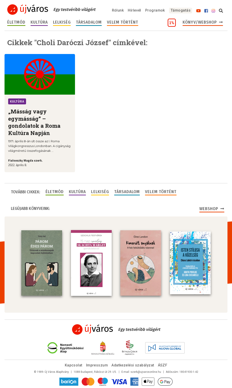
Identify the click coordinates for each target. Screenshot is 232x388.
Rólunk (118, 10)
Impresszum (97, 365)
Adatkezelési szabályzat (132, 365)
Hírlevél (134, 10)
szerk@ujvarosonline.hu (145, 371)
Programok (155, 10)
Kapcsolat (73, 365)
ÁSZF (162, 365)
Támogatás (181, 10)
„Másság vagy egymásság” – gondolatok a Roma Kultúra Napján (34, 122)
